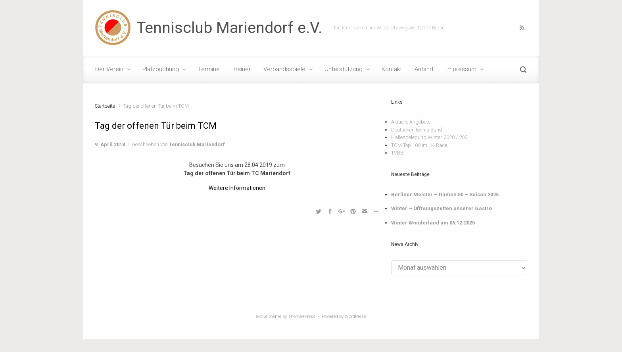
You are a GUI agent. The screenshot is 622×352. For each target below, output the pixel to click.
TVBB (397, 153)
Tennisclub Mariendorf (197, 144)
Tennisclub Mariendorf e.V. (229, 28)
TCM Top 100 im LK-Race (419, 145)
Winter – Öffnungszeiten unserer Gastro (441, 208)
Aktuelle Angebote (410, 122)
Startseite (105, 106)
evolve (261, 316)
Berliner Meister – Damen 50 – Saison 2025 (445, 194)
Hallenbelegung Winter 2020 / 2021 (430, 137)
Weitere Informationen (237, 188)
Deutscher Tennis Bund (416, 130)
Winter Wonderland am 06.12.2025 (433, 223)
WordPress (355, 316)
